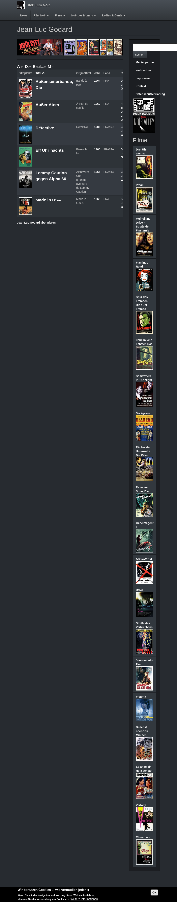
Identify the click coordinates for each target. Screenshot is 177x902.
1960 (97, 103)
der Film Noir (39, 5)
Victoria (141, 696)
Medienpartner (145, 62)
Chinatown (143, 837)
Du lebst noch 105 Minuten (142, 731)
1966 (97, 199)
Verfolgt (141, 805)
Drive (139, 589)
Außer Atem (47, 104)
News (24, 15)
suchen (139, 54)
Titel (40, 73)
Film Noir (41, 15)
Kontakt (141, 86)
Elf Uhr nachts (50, 150)
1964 (97, 80)
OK (154, 892)
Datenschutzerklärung (146, 94)
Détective (45, 128)
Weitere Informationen (84, 899)
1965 (97, 149)
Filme (60, 15)
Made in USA (48, 200)
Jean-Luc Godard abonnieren (36, 222)
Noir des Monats (83, 15)
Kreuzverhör (144, 558)
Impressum (143, 78)
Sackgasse (143, 413)
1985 (97, 127)
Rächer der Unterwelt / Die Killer (143, 451)
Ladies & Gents (113, 15)
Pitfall (139, 185)
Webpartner (143, 70)
